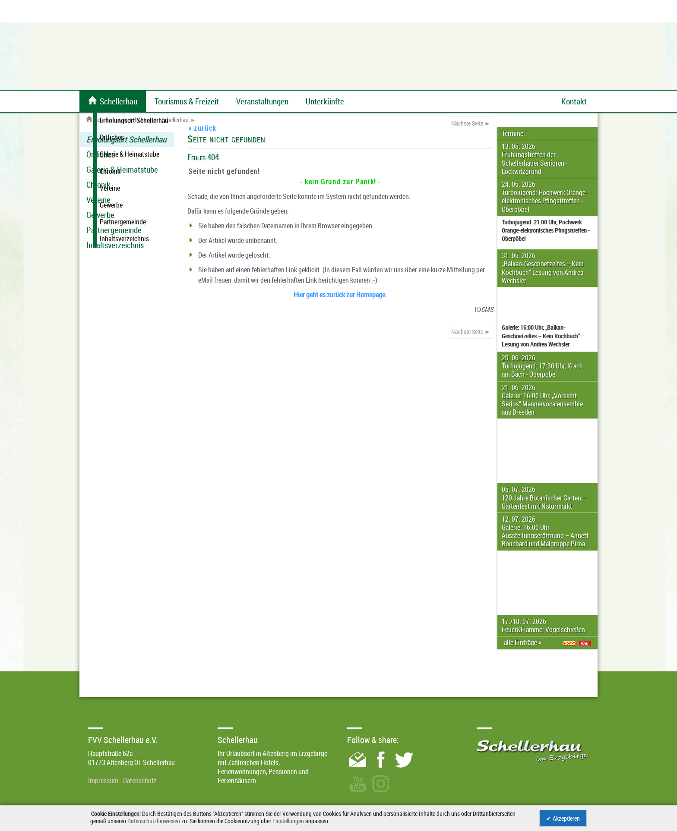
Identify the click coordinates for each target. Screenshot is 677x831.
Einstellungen (288, 821)
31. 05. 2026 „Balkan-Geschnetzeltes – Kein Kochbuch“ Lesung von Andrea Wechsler (543, 268)
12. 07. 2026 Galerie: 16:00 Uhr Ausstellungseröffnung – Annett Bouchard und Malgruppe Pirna (545, 531)
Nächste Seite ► (470, 123)
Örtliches (100, 154)
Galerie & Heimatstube (122, 169)
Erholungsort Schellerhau (159, 120)
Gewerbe (100, 214)
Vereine (98, 199)
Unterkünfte (325, 101)
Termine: (513, 133)
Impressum (103, 780)
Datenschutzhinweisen (153, 821)
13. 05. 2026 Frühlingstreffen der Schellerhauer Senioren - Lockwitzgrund (535, 159)
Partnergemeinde (114, 230)
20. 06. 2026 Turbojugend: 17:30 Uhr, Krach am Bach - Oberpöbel (542, 366)
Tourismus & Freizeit (187, 101)
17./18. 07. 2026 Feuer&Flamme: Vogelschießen (543, 625)
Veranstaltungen (262, 101)
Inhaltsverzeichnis (115, 245)
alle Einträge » (524, 642)
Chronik (98, 184)
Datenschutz (140, 780)
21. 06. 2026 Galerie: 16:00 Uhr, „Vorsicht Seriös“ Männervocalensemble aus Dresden (542, 400)
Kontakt (574, 101)
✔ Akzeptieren (563, 818)
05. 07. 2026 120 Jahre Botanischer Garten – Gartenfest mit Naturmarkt (544, 497)
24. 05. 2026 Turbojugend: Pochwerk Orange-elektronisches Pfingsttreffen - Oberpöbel (545, 196)
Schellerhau (104, 120)
